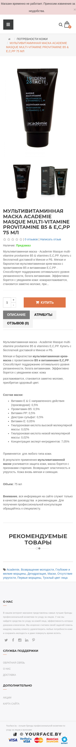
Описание (16, 314)
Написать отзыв (50, 239)
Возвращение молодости (37, 569)
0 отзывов (31, 239)
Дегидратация (37, 573)
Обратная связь (14, 662)
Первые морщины (29, 577)
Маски (52, 573)
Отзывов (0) (18, 323)
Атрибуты (43, 314)
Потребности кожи (32, 39)
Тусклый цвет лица (55, 577)
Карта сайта (11, 703)
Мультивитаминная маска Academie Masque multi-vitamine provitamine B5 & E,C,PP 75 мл (37, 47)
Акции (7, 697)
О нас (7, 668)
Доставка (9, 675)
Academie (13, 569)
